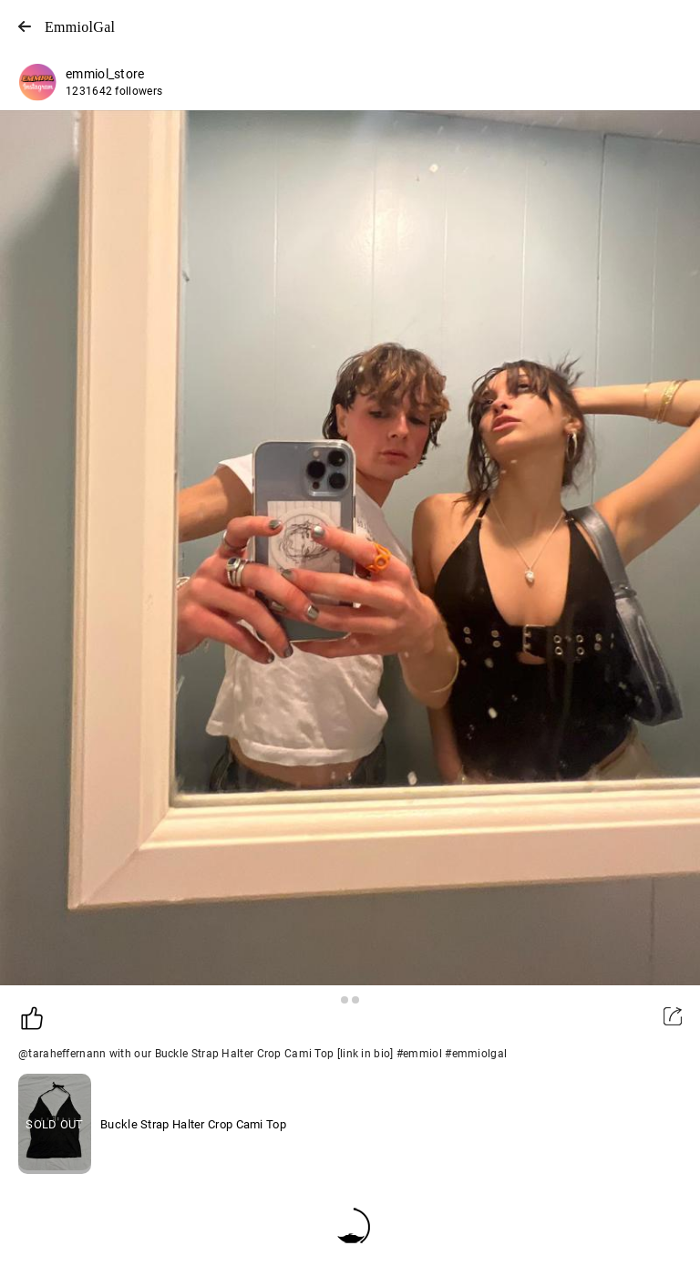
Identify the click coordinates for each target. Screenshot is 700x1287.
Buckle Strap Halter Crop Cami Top (193, 1124)
